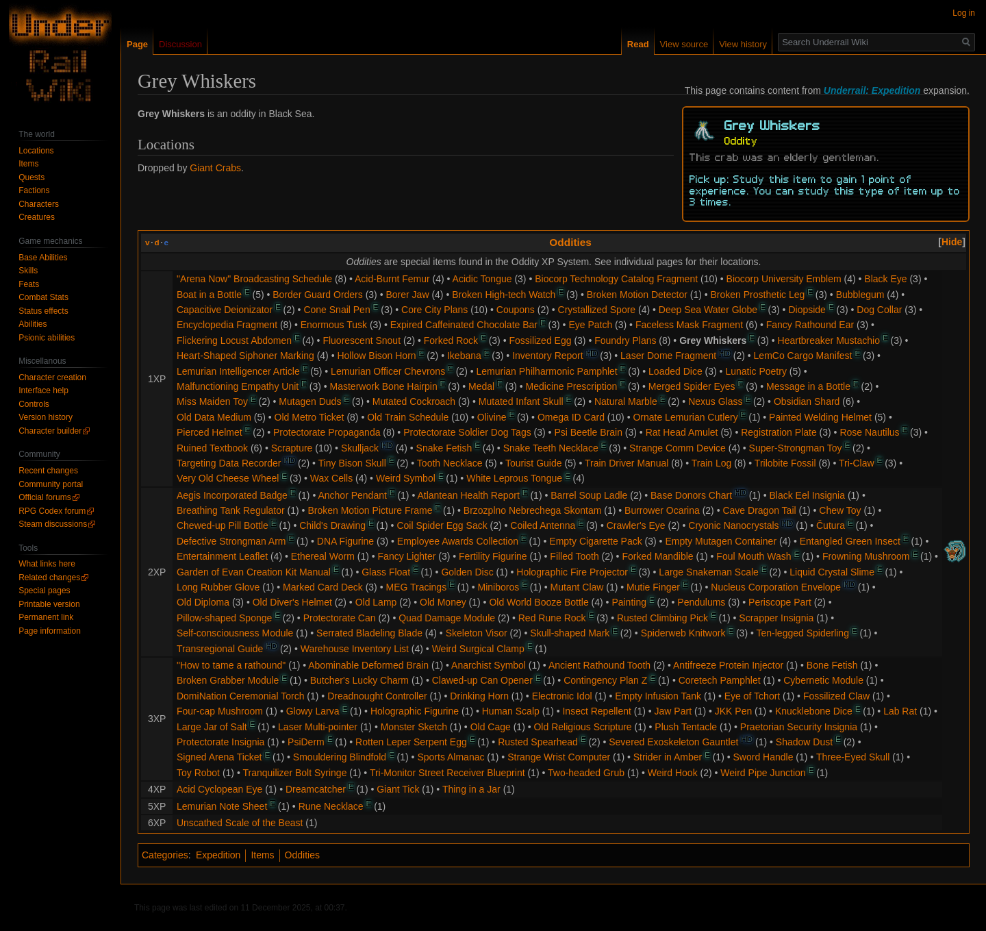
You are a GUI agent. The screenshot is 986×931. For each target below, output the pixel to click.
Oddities (570, 242)
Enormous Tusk (334, 324)
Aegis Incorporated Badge (232, 495)
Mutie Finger (653, 587)
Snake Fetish (444, 448)
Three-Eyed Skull (852, 757)
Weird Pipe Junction (762, 772)
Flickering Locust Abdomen (234, 340)
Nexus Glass (715, 401)
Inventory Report (547, 355)
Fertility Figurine (493, 556)
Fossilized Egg (540, 340)
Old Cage (490, 726)
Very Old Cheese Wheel (228, 478)
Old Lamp (376, 602)
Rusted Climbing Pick (662, 617)
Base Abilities (42, 257)
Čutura (830, 525)
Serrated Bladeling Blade (369, 633)
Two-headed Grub (586, 772)
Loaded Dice (675, 371)
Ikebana (464, 355)
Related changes (49, 577)
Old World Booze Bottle (538, 602)
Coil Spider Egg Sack (441, 525)
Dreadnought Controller (377, 696)
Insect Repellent (596, 711)
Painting (628, 602)
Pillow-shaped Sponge (224, 617)
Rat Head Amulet (682, 432)
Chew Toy (840, 510)
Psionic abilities (46, 338)
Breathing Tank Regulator (231, 510)
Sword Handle (763, 757)
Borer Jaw (407, 294)
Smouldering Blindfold (339, 757)
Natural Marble (625, 401)
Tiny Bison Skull (352, 463)
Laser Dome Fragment (668, 355)
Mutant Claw (577, 587)
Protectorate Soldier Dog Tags (467, 432)
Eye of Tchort (752, 696)
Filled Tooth (574, 556)
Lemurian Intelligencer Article (238, 371)
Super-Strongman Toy (795, 448)
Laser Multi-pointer (317, 726)
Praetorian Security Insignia (798, 726)
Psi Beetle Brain (588, 432)
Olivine (492, 417)
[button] (951, 241)
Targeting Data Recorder (229, 463)
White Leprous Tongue (514, 478)
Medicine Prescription (572, 386)
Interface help (43, 390)
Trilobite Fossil (785, 463)
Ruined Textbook (212, 448)
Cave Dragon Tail (759, 510)
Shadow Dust (804, 741)
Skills (28, 270)
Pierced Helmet (209, 432)
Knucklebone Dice (813, 711)
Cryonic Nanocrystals (733, 525)
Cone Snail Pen (336, 309)
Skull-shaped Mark (569, 633)
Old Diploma (203, 602)
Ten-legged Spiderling (803, 633)
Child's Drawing (332, 525)
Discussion (180, 44)
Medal (481, 386)
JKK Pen (733, 711)
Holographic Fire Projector (572, 572)
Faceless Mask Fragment (689, 324)
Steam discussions (52, 524)
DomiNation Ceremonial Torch (240, 696)
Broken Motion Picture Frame (369, 510)
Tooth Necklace (450, 463)
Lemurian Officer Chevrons (388, 371)
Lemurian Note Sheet (222, 806)
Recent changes (48, 470)
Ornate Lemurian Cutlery (685, 417)
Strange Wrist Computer (558, 757)
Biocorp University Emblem (784, 278)
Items (262, 854)
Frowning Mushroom (866, 556)
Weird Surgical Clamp (478, 648)
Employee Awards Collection (457, 541)
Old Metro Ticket (309, 417)
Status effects (43, 311)
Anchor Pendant (352, 495)
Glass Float (386, 572)
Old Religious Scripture (582, 726)
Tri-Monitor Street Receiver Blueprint (447, 772)
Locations (35, 151)
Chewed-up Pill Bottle (222, 525)
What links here (46, 564)
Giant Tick (398, 789)
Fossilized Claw (836, 696)
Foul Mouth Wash (753, 556)
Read (638, 44)
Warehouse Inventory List (355, 648)
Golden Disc (467, 572)
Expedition (218, 854)
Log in (963, 13)
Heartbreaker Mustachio (829, 340)
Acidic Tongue (482, 278)
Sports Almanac (450, 757)
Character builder (49, 431)
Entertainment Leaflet (222, 556)
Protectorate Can (339, 617)
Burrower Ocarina (662, 510)
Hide (951, 241)
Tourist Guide (533, 463)
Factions (33, 190)
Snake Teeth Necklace (550, 448)
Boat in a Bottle (209, 294)
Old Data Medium (214, 417)
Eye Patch (590, 324)
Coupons (515, 309)
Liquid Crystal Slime (831, 572)
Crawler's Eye (636, 525)
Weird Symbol (405, 478)
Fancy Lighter (407, 556)
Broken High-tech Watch (503, 294)
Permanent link (45, 617)
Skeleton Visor (476, 633)
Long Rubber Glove (218, 587)
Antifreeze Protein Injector (728, 665)
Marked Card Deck (323, 587)
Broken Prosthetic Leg (758, 294)
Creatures (36, 217)
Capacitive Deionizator (225, 309)
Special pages (44, 590)
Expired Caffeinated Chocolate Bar (464, 324)
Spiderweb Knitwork (683, 633)
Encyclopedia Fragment (227, 324)
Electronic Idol (562, 696)
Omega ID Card (571, 417)
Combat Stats (43, 297)
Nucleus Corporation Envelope (776, 587)
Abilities (32, 324)
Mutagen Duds (310, 401)
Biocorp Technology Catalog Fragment (616, 278)
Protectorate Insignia (220, 741)
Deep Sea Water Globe (708, 309)
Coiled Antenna (542, 525)
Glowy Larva (313, 711)
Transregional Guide (220, 648)
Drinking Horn (479, 696)
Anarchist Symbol (488, 665)
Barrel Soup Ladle (589, 495)
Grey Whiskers (712, 340)
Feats (28, 284)
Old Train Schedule (407, 417)
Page (137, 44)
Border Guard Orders (318, 294)
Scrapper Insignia (776, 617)
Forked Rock (451, 340)
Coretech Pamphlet (720, 680)
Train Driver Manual (626, 463)
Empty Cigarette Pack (595, 541)
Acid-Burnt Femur (392, 278)
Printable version (48, 604)
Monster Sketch (414, 726)
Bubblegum (860, 294)
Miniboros (499, 587)
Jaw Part (673, 711)
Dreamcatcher (316, 789)
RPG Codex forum (52, 511)
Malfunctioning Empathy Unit (238, 386)
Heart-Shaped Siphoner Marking (245, 355)
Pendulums (701, 602)
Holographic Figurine (414, 711)
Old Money (443, 602)
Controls (33, 404)
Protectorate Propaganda (326, 432)
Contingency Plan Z (605, 680)
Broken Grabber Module (228, 680)
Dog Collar (879, 309)
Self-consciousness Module (235, 633)
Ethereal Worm (323, 556)
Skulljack (360, 448)
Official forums (44, 497)
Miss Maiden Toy (212, 401)
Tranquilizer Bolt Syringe (294, 772)
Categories (165, 854)
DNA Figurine (345, 541)
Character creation (52, 377)
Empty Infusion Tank (658, 696)
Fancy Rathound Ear (810, 324)
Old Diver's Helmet (292, 602)
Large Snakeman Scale (709, 572)
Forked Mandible (657, 556)
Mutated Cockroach (413, 401)
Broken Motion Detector (637, 294)
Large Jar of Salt (212, 726)
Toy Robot (198, 772)
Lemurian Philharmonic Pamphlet (547, 371)
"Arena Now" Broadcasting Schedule (254, 278)
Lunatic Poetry (756, 371)
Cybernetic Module (823, 680)
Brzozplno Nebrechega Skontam (533, 510)
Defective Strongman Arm (231, 541)
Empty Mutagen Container (720, 541)
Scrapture (292, 448)
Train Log (712, 463)
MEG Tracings (415, 587)
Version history (45, 417)
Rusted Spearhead (538, 741)
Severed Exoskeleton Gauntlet (673, 741)
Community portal (50, 484)
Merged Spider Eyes (691, 386)
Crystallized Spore (597, 309)
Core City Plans (434, 309)
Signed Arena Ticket (219, 757)
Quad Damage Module (447, 617)
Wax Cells (331, 478)
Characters (38, 204)
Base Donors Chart (691, 495)
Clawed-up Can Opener (482, 680)
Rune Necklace (331, 806)
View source (684, 44)
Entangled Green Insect (850, 541)
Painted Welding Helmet (820, 417)
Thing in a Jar (471, 789)
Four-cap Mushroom (220, 711)
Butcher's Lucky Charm (359, 680)
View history (743, 44)
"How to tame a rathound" (231, 665)
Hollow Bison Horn (376, 355)
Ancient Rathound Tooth (599, 665)
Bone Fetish (832, 665)
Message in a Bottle (808, 386)
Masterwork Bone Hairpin (384, 386)
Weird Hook (673, 772)
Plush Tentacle (686, 726)
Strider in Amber (667, 757)
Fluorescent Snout (362, 340)
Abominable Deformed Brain (368, 665)
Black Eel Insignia (808, 495)
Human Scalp (511, 711)
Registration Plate (779, 432)
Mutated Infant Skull (521, 401)
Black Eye (885, 278)
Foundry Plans (625, 340)
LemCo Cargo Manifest (803, 355)
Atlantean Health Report (468, 495)
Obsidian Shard (807, 401)
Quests (31, 177)
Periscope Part (779, 602)
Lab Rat (900, 711)
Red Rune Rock (552, 617)
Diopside (806, 309)
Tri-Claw (856, 463)
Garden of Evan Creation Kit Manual (254, 572)
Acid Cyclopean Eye (219, 789)
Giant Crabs (215, 167)
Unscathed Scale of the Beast (240, 822)
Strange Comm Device (677, 448)
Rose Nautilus (869, 432)
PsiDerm (306, 741)
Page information (49, 631)
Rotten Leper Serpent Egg (411, 741)
